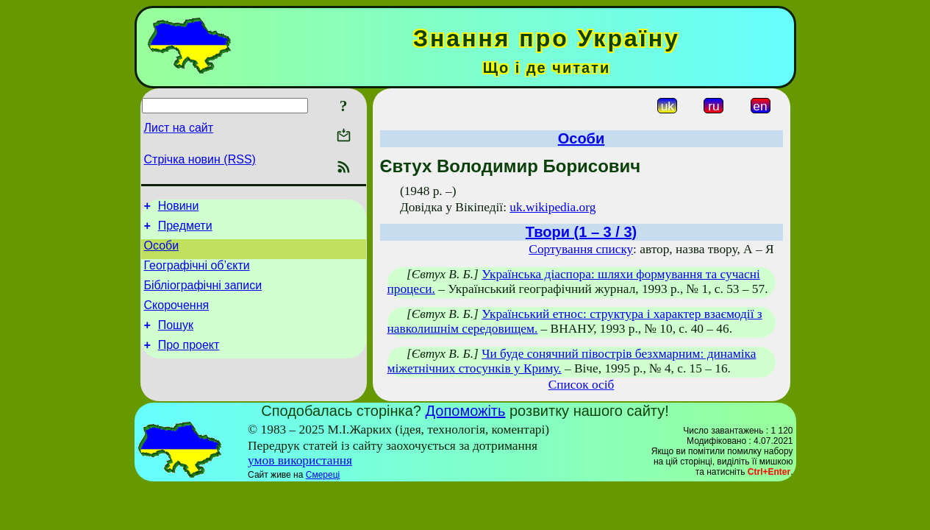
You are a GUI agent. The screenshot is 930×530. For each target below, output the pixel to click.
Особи (161, 252)
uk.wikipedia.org (552, 207)
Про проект (189, 362)
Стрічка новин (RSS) (200, 159)
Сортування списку (581, 249)
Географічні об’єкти (197, 274)
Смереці (323, 475)
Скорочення (177, 318)
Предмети (185, 230)
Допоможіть (466, 411)
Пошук (175, 340)
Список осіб (581, 385)
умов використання (300, 460)
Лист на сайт (179, 127)
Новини (178, 208)
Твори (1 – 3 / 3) (581, 232)
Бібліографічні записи (203, 296)
